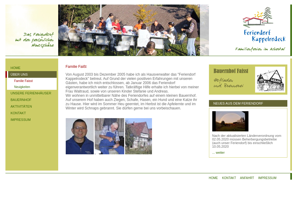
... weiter (218, 152)
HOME (16, 68)
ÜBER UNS (19, 74)
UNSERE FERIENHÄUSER (31, 93)
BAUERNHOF (21, 100)
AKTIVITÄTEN (21, 106)
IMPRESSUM (21, 119)
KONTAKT (18, 113)
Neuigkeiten (22, 87)
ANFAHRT (247, 178)
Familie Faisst (23, 81)
